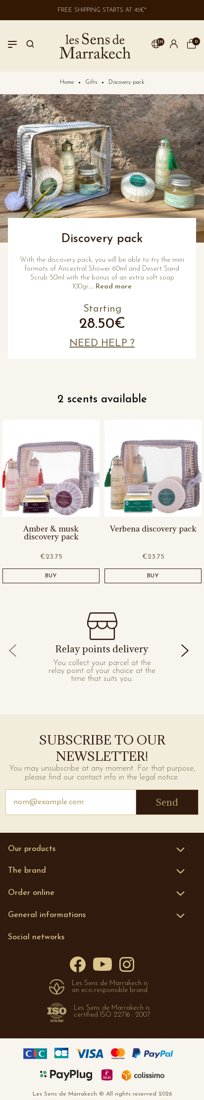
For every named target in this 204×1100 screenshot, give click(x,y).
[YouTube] (102, 963)
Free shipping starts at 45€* (102, 10)
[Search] (30, 46)
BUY (51, 576)
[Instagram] (126, 963)
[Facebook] (78, 963)
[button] (156, 45)
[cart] (191, 47)
